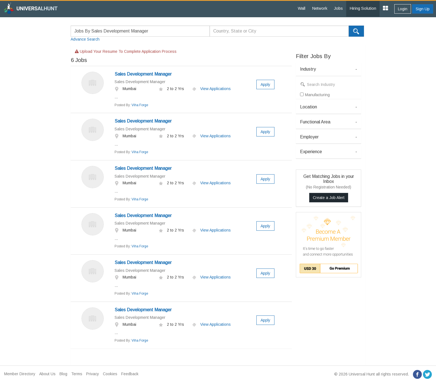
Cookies (110, 374)
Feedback (129, 374)
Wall (301, 8)
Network (319, 8)
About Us (47, 374)
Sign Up (423, 9)
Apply (265, 84)
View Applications (211, 88)
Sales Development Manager (143, 74)
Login (402, 9)
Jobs (338, 8)
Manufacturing (315, 95)
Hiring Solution (363, 8)
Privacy (92, 374)
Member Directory (19, 374)
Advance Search (85, 39)
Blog (63, 374)
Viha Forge (140, 105)
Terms (76, 374)
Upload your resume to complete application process (126, 51)
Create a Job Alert (329, 197)
